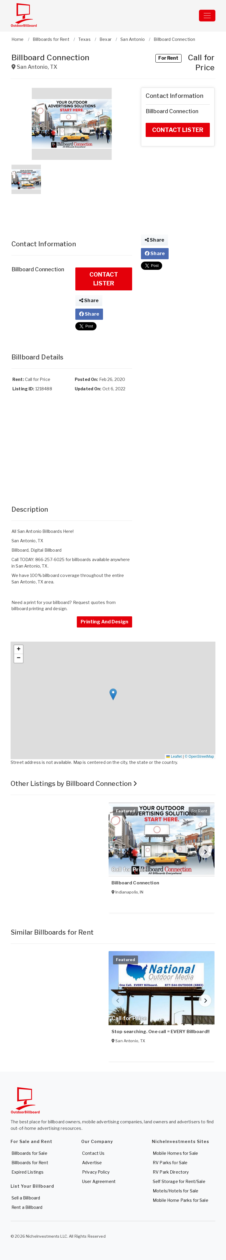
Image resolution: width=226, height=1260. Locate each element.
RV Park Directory (171, 1171)
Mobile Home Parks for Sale (180, 1200)
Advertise (92, 1162)
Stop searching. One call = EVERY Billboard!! (161, 1031)
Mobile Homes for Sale (175, 1153)
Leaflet (174, 756)
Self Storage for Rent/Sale (179, 1181)
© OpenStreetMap (199, 756)
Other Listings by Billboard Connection (74, 783)
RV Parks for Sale (170, 1162)
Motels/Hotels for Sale (175, 1190)
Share (89, 300)
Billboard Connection (135, 883)
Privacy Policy (95, 1171)
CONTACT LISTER (103, 279)
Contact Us (93, 1153)
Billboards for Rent (29, 1162)
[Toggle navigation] (207, 15)
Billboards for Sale (29, 1153)
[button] (71, 124)
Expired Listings (27, 1171)
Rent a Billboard (26, 1207)
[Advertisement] (71, 211)
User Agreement (99, 1181)
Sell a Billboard (25, 1197)
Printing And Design (104, 622)
